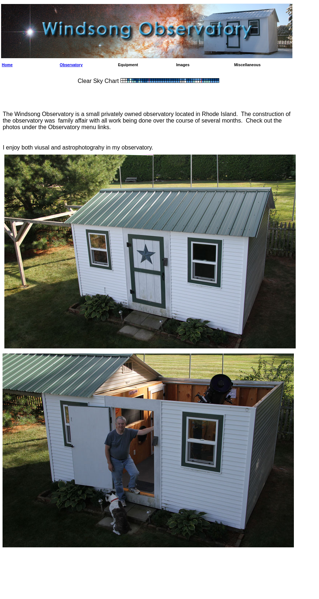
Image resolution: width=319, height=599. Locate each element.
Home (7, 65)
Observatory (71, 65)
